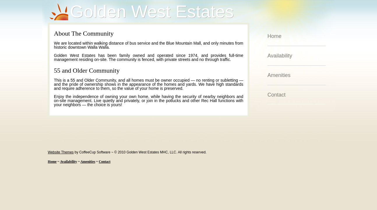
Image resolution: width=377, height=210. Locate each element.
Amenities (278, 75)
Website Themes (61, 152)
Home (274, 36)
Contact (276, 95)
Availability (279, 56)
